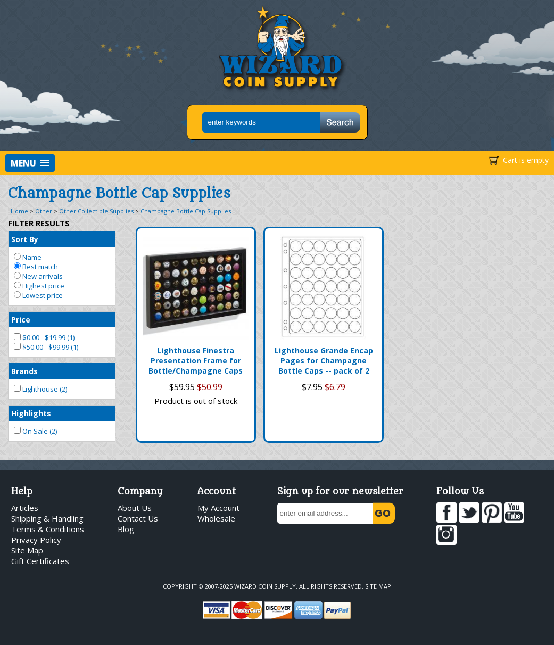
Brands (24, 371)
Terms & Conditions (47, 529)
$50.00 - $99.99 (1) (46, 347)
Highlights (31, 413)
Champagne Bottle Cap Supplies (185, 211)
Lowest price (38, 295)
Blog (126, 529)
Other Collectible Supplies (96, 211)
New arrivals (38, 276)
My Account (218, 507)
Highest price (39, 286)
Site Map (27, 550)
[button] (30, 163)
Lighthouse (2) (40, 389)
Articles (24, 507)
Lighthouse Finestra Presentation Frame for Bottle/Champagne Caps (195, 360)
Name (28, 257)
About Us (135, 507)
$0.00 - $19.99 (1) (44, 337)
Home (19, 211)
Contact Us (138, 518)
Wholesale (216, 518)
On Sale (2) (35, 431)
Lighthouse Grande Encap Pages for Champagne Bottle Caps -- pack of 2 (324, 360)
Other (43, 211)
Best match (36, 266)
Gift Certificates (40, 561)
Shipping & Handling (47, 518)
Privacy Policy (36, 539)
